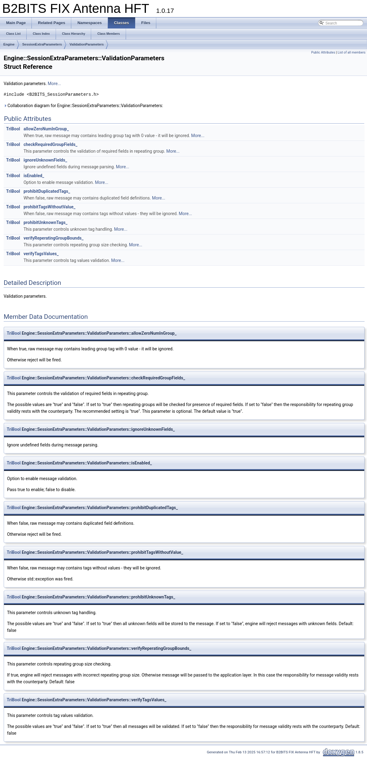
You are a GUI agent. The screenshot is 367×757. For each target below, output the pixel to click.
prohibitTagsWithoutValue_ (50, 206)
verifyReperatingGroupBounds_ (53, 238)
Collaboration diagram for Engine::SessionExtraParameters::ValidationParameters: (83, 105)
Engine (9, 44)
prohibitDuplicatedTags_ (47, 191)
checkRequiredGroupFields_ (50, 144)
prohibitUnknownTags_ (46, 222)
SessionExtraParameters (42, 44)
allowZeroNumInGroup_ (46, 128)
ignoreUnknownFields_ (45, 160)
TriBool (13, 128)
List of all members (351, 52)
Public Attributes (323, 52)
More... (54, 83)
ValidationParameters (86, 44)
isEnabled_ (34, 175)
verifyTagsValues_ (41, 253)
